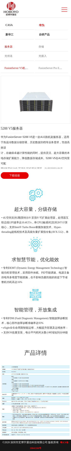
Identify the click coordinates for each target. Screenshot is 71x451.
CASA (9, 25)
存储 (41, 46)
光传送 (8, 56)
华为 (41, 25)
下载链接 (14, 175)
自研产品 (44, 34)
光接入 (43, 56)
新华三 (9, 34)
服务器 (8, 46)
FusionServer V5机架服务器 (20, 68)
